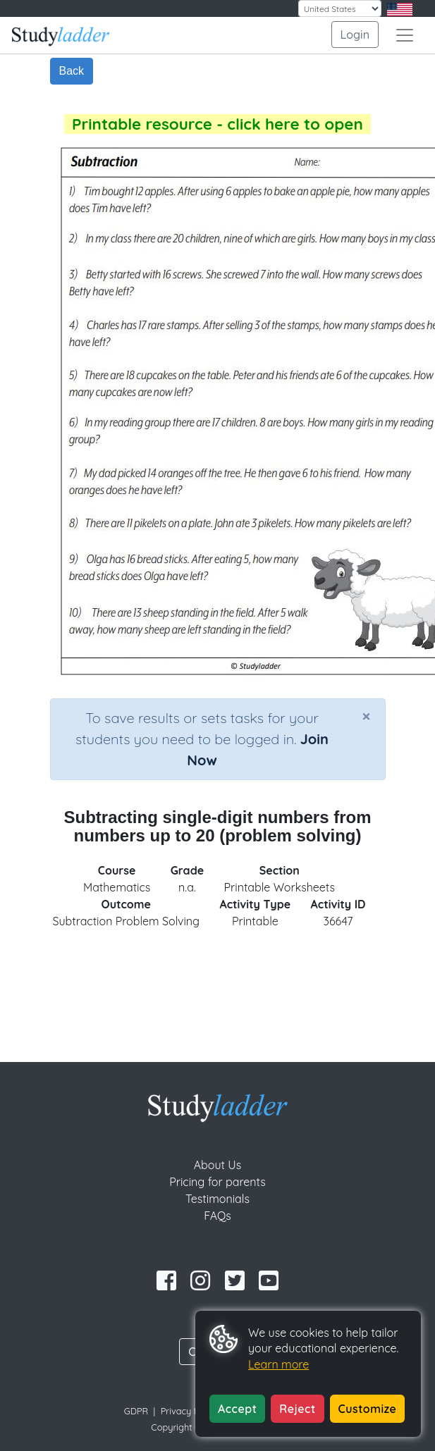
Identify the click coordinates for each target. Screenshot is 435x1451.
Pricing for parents (217, 1182)
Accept (237, 1409)
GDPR (136, 1410)
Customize (367, 1409)
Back (72, 71)
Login (355, 34)
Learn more (278, 1364)
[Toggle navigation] (405, 35)
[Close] (366, 716)
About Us (218, 1165)
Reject (297, 1409)
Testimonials (217, 1199)
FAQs (217, 1216)
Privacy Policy (190, 1410)
